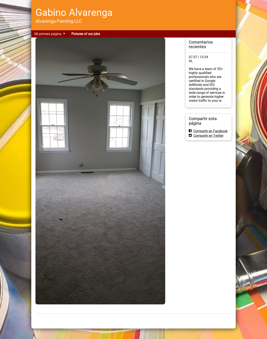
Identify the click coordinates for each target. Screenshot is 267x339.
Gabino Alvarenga (74, 12)
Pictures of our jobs (85, 34)
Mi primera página (47, 34)
